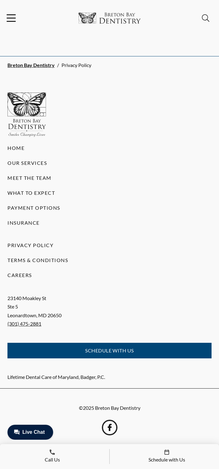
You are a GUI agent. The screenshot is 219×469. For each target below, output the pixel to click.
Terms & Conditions (37, 260)
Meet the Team (29, 178)
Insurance (23, 223)
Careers (19, 275)
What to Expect (31, 193)
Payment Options (33, 208)
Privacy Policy (30, 245)
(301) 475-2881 (24, 324)
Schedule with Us (109, 350)
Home (16, 148)
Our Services (27, 163)
